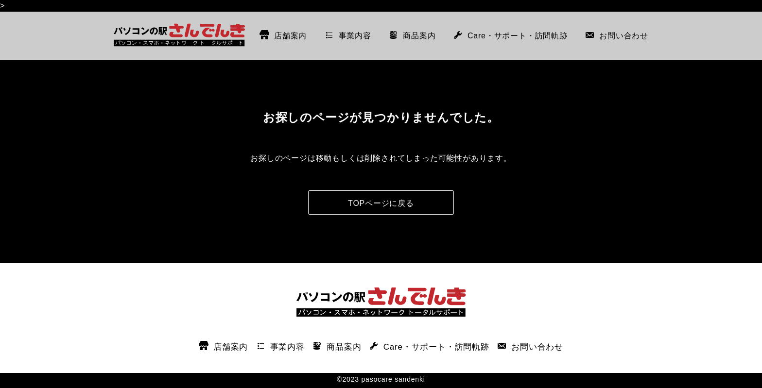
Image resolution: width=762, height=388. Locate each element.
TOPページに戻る (381, 203)
